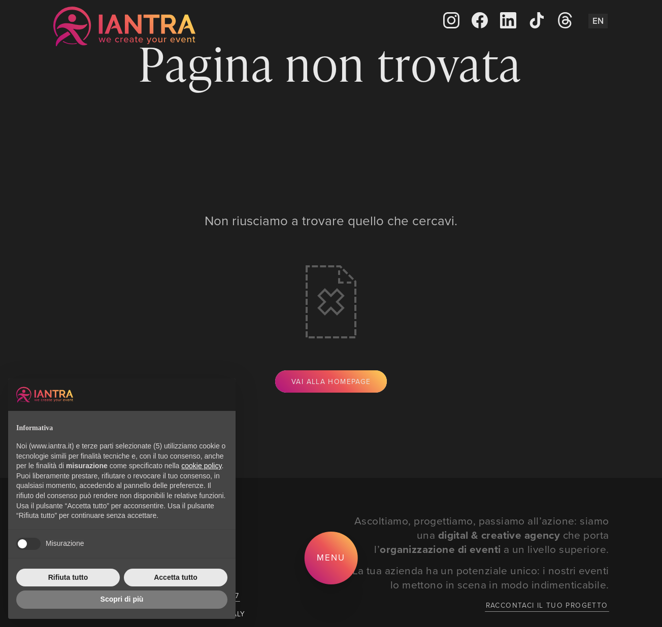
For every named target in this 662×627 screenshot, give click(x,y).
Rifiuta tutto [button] (68, 577)
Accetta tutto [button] (175, 577)
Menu (331, 557)
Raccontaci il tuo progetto (547, 605)
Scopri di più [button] (122, 599)
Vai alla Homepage (331, 381)
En (598, 21)
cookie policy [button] (201, 466)
